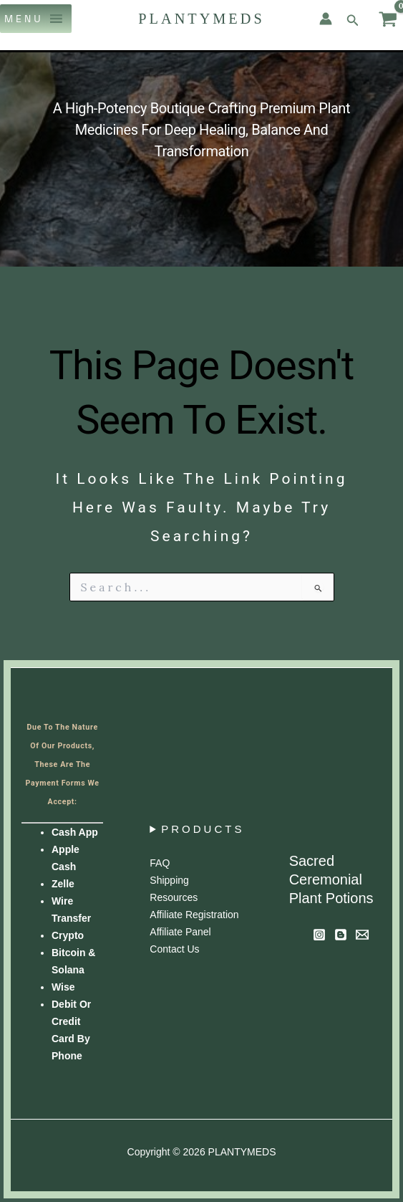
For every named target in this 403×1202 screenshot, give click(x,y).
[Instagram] (319, 934)
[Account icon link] (325, 18)
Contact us (174, 949)
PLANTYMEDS (201, 19)
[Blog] (340, 934)
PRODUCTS (202, 829)
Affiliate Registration (194, 914)
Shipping (169, 880)
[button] (24, 18)
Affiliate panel (180, 932)
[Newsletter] (362, 934)
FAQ (160, 863)
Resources (174, 897)
